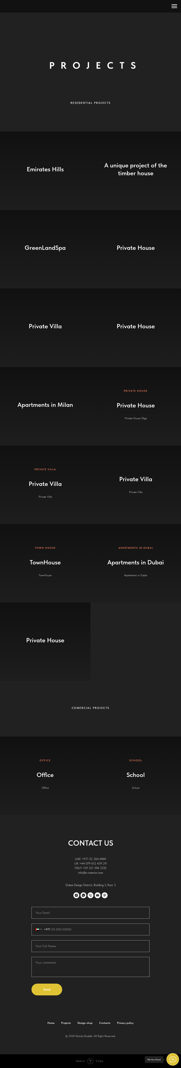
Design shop (85, 1022)
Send (46, 989)
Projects (66, 1022)
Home (50, 1022)
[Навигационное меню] (174, 6)
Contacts (104, 1022)
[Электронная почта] (98, 895)
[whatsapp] (83, 895)
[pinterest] (105, 895)
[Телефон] (90, 895)
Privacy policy (125, 1022)
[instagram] (76, 895)
